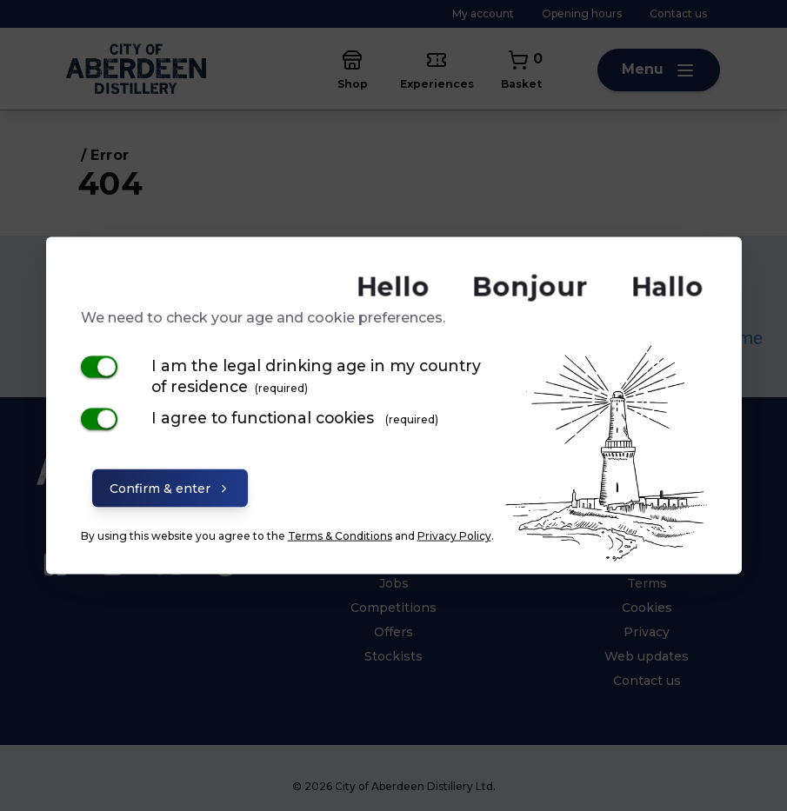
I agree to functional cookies (294, 417)
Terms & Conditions (340, 535)
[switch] (99, 366)
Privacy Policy (454, 535)
